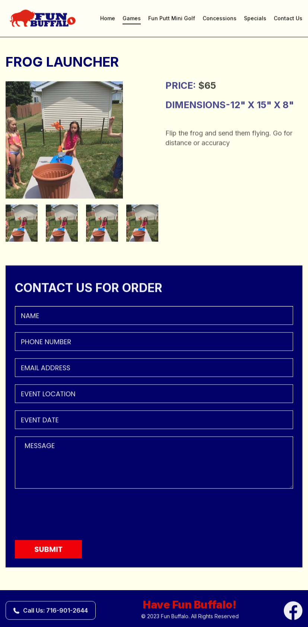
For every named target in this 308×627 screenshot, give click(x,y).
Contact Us (288, 19)
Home (107, 19)
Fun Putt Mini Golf (171, 19)
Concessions (219, 19)
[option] (82, 140)
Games (132, 19)
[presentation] (71, 513)
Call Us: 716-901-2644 (55, 611)
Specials (255, 19)
